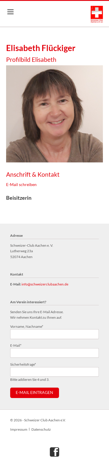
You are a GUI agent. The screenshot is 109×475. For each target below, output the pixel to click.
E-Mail (18, 345)
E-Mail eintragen (34, 392)
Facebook (55, 452)
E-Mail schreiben (21, 184)
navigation (10, 11)
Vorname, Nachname (26, 326)
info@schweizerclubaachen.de (45, 284)
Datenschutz (41, 429)
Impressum (18, 429)
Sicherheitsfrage (23, 364)
